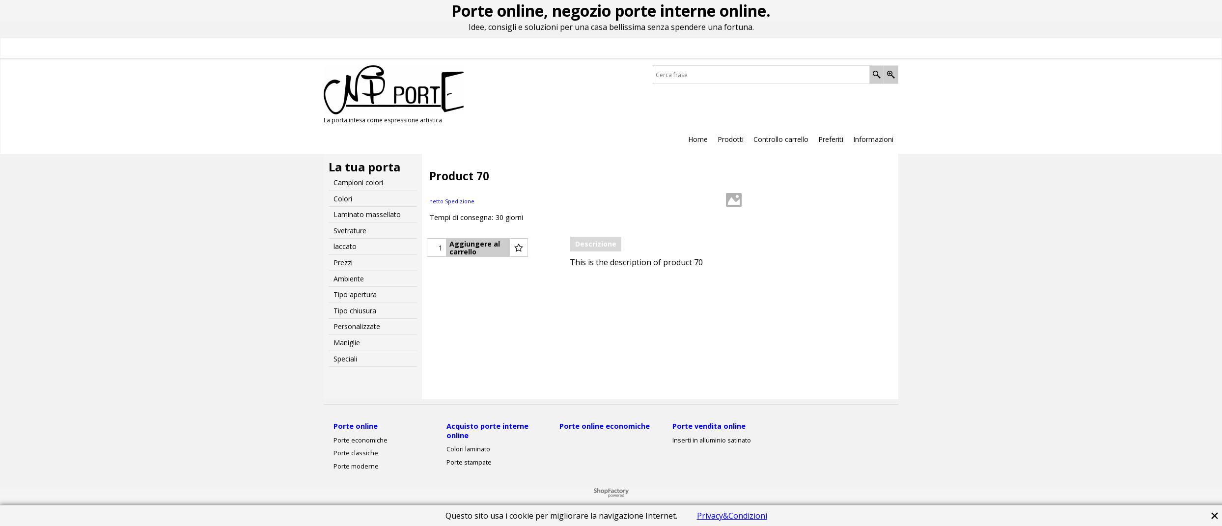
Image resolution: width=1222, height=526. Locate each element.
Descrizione (595, 244)
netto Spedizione (451, 201)
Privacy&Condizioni (732, 515)
